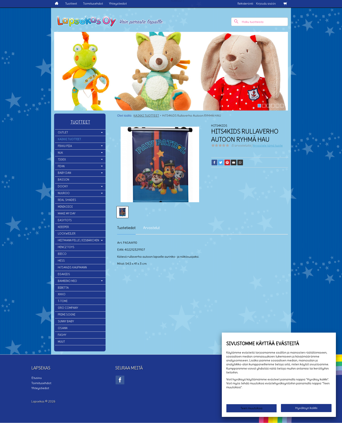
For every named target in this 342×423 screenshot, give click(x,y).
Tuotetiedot (126, 227)
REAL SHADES (67, 200)
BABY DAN (64, 173)
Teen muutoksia (251, 408)
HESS (61, 260)
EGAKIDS (64, 274)
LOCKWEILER (66, 233)
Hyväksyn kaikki (306, 408)
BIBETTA (63, 288)
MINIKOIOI (65, 207)
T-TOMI (62, 301)
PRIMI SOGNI (66, 314)
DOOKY (63, 186)
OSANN (62, 328)
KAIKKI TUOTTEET (69, 139)
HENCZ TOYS (66, 247)
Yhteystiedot (118, 3)
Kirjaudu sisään (266, 3)
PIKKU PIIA (65, 146)
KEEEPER (63, 227)
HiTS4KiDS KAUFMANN (72, 267)
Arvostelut (151, 227)
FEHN (61, 166)
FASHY (62, 335)
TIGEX (62, 159)
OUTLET (63, 132)
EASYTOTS (65, 220)
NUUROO (64, 193)
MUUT (61, 342)
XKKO (61, 294)
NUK (60, 153)
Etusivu (36, 378)
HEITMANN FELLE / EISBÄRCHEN (78, 240)
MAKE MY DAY (66, 213)
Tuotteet (71, 3)
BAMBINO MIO (67, 281)
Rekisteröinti (245, 3)
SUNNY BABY (66, 321)
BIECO (62, 254)
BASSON (63, 179)
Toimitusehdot (93, 3)
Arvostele (268, 145)
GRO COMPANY (68, 308)
